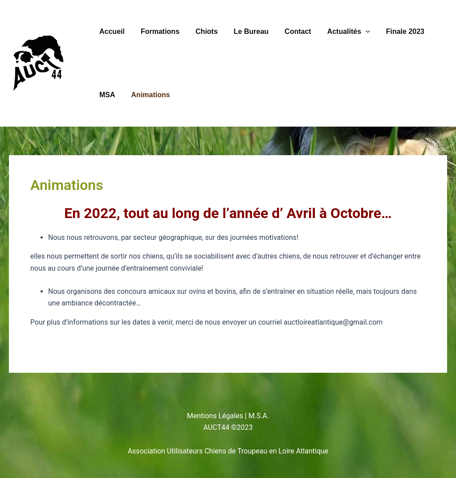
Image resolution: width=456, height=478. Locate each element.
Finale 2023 (394, 31)
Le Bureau (245, 31)
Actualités (339, 31)
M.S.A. (258, 416)
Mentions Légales (215, 416)
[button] (355, 31)
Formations (157, 31)
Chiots (202, 31)
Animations (148, 95)
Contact (290, 31)
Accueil (111, 31)
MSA (106, 95)
